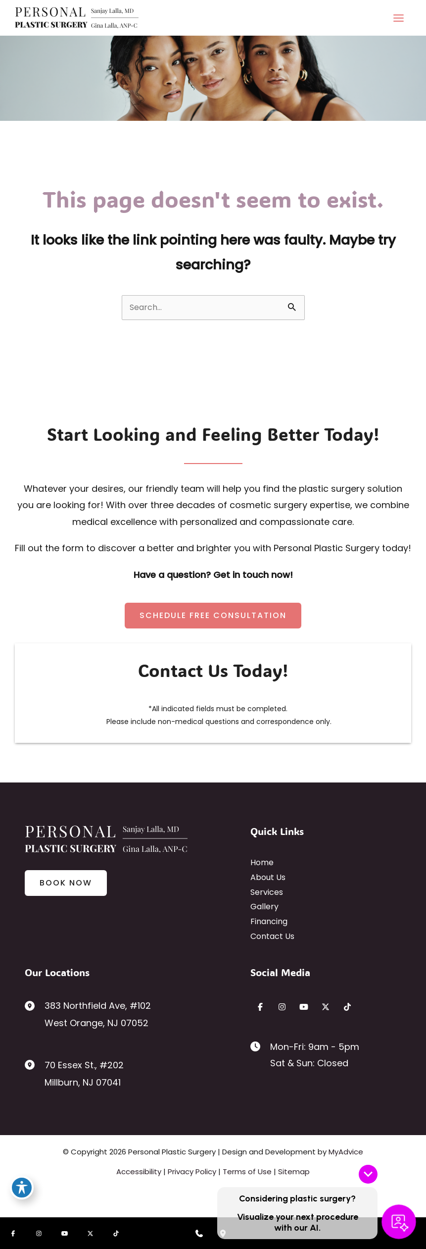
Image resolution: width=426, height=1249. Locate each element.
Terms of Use (247, 1171)
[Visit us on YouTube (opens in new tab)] (304, 1007)
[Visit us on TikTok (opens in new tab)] (347, 1007)
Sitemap (294, 1171)
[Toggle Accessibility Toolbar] (22, 1187)
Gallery (264, 906)
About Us (267, 877)
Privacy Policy (192, 1171)
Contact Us (272, 936)
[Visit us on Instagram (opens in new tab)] (282, 1007)
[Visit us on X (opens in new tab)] (325, 1007)
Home (262, 862)
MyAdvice (346, 1151)
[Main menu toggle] (398, 18)
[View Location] (35, 1005)
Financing (268, 921)
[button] (213, 615)
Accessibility (138, 1171)
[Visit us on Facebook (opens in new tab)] (260, 1007)
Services (266, 892)
